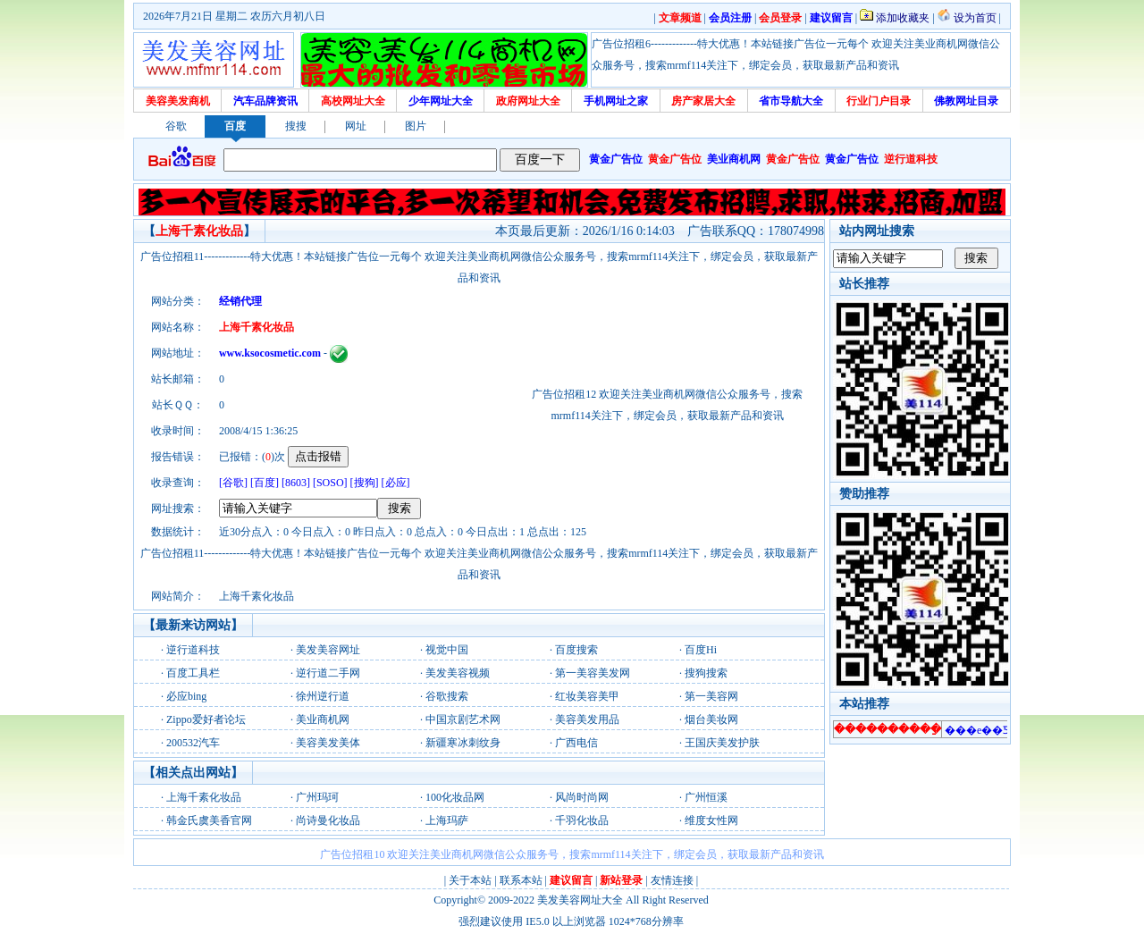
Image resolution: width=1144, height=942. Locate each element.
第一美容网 (711, 696)
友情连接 (672, 880)
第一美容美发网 (592, 673)
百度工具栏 (193, 673)
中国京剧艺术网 (462, 719)
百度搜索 (576, 649)
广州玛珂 (317, 797)
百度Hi (701, 649)
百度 (235, 126)
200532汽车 (193, 742)
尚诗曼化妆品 (328, 820)
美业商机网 (322, 719)
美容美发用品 (587, 719)
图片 (415, 126)
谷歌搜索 (446, 696)
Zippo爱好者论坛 (206, 719)
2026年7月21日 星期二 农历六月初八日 (234, 16)
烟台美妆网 (711, 719)
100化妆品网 (454, 797)
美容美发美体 (328, 742)
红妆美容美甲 (587, 696)
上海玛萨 (446, 820)
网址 (355, 126)
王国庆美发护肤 (722, 742)
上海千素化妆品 (203, 797)
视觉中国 (446, 649)
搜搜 (296, 126)
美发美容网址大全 (580, 900)
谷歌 (176, 126)
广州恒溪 (706, 797)
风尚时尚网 (582, 797)
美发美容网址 (328, 649)
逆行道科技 (193, 649)
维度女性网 (711, 820)
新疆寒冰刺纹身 (462, 742)
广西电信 (576, 742)
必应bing (186, 696)
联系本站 (521, 880)
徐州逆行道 (322, 696)
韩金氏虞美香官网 (209, 820)
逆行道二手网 (328, 673)
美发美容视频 (457, 673)
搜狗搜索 (706, 673)
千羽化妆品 (582, 820)
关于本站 (470, 880)
